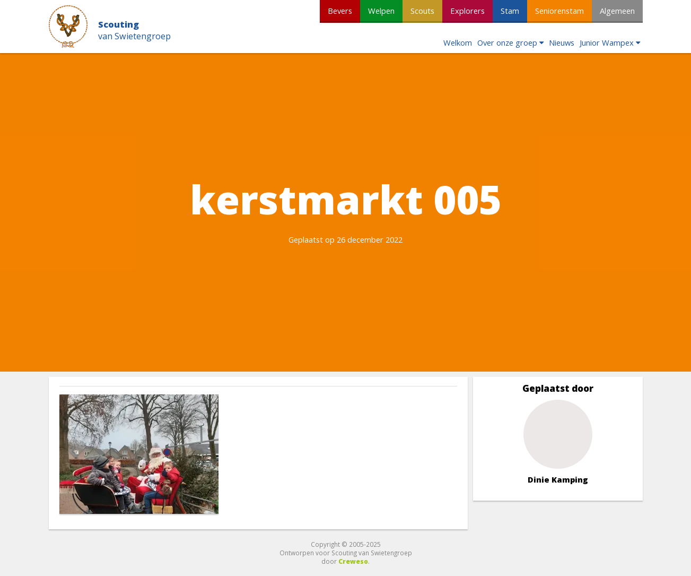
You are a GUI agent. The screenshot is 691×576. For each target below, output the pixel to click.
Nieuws (561, 42)
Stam (510, 10)
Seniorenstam (559, 10)
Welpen (381, 10)
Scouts (422, 10)
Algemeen (617, 10)
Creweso (353, 561)
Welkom (457, 42)
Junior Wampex (607, 42)
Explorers (467, 10)
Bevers (340, 10)
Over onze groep (507, 42)
